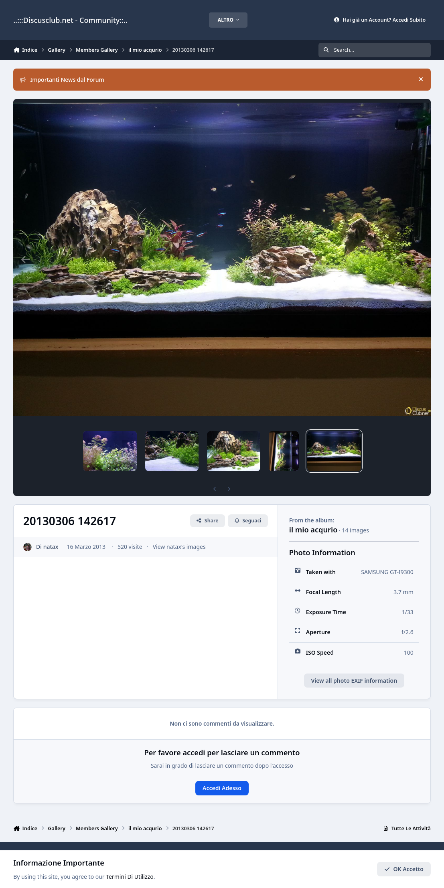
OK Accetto (404, 869)
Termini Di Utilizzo (129, 876)
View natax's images (179, 533)
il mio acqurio (313, 516)
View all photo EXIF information (354, 667)
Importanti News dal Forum (62, 79)
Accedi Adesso (222, 774)
